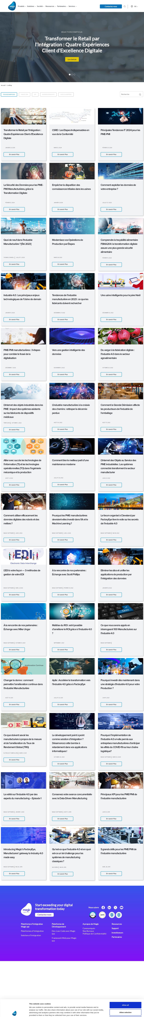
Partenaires (117, 937)
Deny (125, 521)
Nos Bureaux (88, 931)
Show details (117, 531)
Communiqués (89, 928)
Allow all (125, 506)
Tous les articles (9, 94)
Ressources (117, 924)
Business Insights (48, 94)
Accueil (3, 85)
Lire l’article (72, 59)
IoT (35, 94)
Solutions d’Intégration (31, 935)
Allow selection (125, 513)
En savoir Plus (14, 154)
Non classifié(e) (65, 94)
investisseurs (117, 932)
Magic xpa (24, 94)
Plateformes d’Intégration (32, 931)
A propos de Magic (91, 924)
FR (132, 6)
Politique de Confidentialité (94, 933)
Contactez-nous (111, 6)
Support (115, 928)
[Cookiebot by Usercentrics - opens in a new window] (14, 531)
